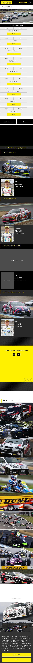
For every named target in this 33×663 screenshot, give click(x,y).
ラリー (16, 436)
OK (16, 660)
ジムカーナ (16, 472)
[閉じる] (31, 634)
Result (13, 33)
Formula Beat (16, 544)
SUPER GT (16, 418)
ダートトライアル (16, 454)
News (24, 121)
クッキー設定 (16, 655)
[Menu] (30, 2)
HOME (3, 6)
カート (16, 490)
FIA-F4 (16, 526)
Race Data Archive (8, 121)
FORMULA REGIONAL (16, 508)
